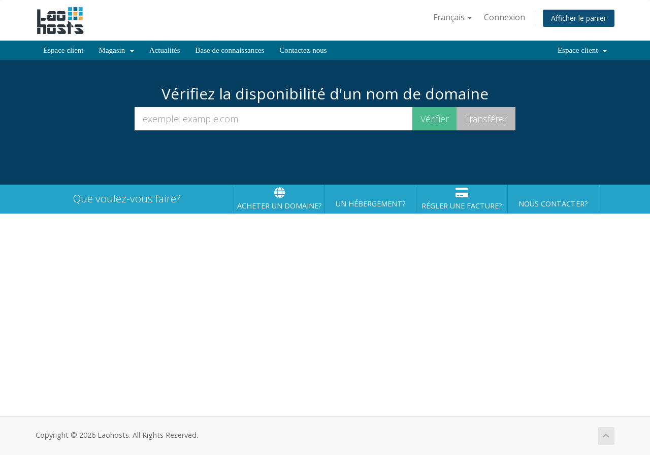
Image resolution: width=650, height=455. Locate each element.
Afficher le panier (578, 18)
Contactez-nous (303, 50)
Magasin (116, 50)
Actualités (164, 50)
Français (452, 17)
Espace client (63, 50)
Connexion (504, 17)
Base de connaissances (230, 50)
